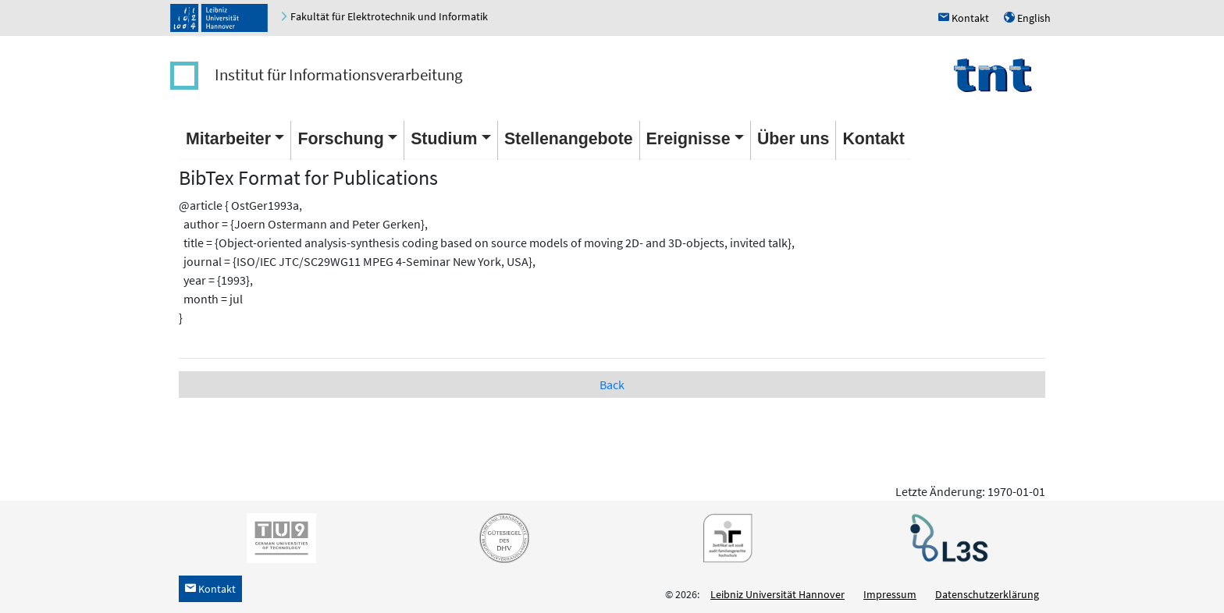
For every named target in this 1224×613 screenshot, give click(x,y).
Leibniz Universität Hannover (777, 594)
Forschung (340, 138)
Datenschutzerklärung (987, 594)
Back (612, 384)
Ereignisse (688, 138)
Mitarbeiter (228, 138)
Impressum (889, 594)
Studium (444, 138)
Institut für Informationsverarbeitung (339, 74)
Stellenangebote (568, 138)
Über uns (793, 138)
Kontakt (873, 138)
